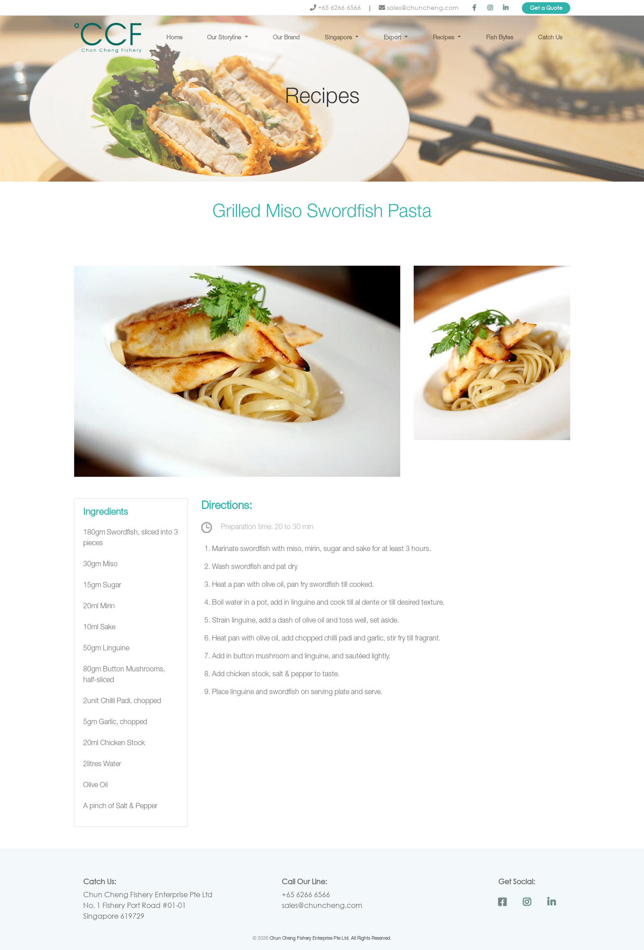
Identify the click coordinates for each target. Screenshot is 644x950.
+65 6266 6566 (336, 7)
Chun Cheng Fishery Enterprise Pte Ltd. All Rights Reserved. (330, 939)
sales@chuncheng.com (418, 7)
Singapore (339, 38)
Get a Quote (546, 8)
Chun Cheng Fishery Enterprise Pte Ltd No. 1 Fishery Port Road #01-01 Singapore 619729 (147, 905)
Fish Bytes (499, 38)
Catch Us (550, 38)
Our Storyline (225, 38)
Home (174, 38)
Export (393, 38)
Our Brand (286, 38)
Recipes (444, 38)
